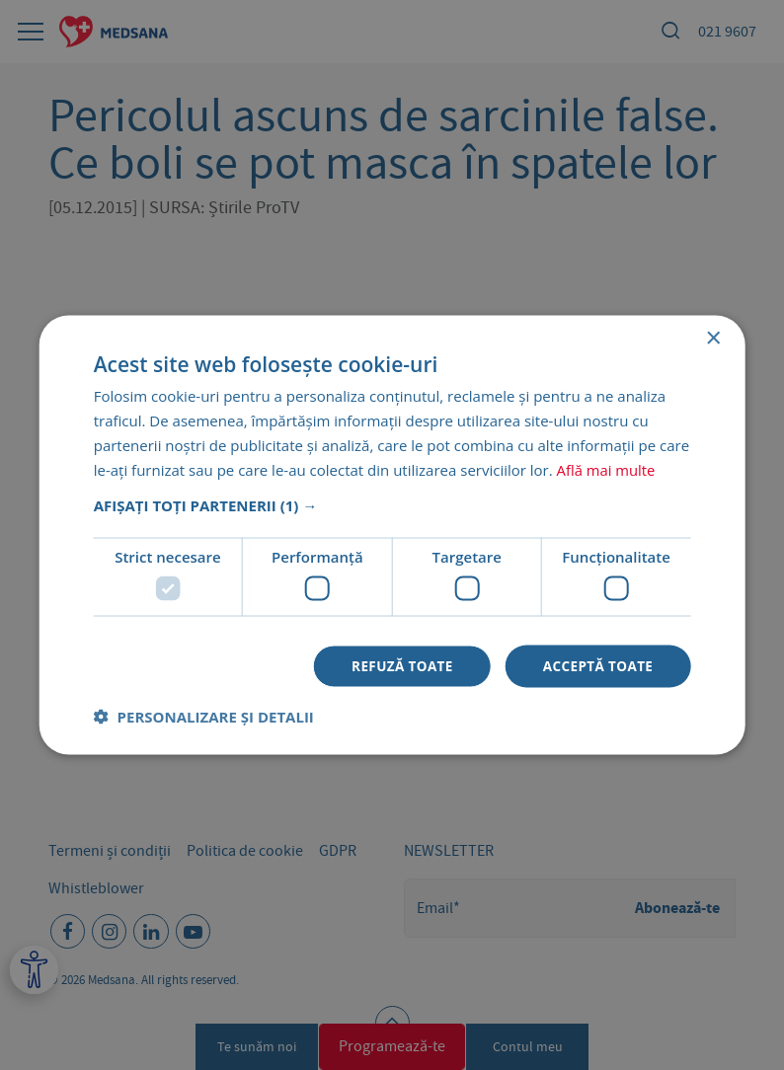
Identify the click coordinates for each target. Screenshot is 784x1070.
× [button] (712, 338)
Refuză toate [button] (396, 665)
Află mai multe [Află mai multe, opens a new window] (607, 468)
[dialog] (392, 535)
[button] (392, 504)
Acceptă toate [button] (596, 665)
